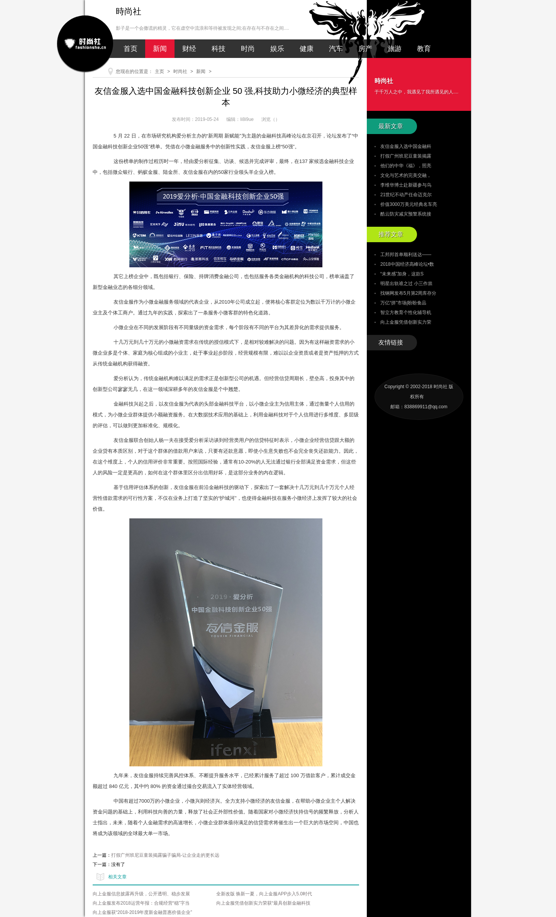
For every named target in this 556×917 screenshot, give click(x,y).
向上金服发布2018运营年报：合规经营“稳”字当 (141, 903)
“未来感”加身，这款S (402, 274)
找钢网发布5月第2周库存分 (408, 293)
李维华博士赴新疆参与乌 (405, 185)
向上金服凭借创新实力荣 (405, 322)
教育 (424, 49)
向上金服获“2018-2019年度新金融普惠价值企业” (142, 912)
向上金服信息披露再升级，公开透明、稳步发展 (141, 894)
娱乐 (277, 49)
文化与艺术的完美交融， (405, 175)
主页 (159, 71)
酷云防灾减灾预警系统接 (405, 214)
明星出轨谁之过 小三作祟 (406, 283)
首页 (130, 49)
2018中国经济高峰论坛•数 (407, 264)
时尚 (248, 49)
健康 (307, 49)
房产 (365, 49)
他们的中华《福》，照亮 (405, 165)
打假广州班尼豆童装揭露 (405, 156)
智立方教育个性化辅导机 (405, 312)
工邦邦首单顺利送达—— (405, 254)
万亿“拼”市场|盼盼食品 (403, 303)
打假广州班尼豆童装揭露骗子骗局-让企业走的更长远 (165, 855)
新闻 (160, 49)
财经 (189, 49)
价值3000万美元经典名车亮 (408, 204)
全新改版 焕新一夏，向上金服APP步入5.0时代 (264, 894)
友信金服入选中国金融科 (405, 146)
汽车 (336, 49)
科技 (218, 49)
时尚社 (180, 71)
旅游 (395, 49)
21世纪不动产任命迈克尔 (406, 194)
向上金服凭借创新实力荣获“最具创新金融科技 (263, 903)
